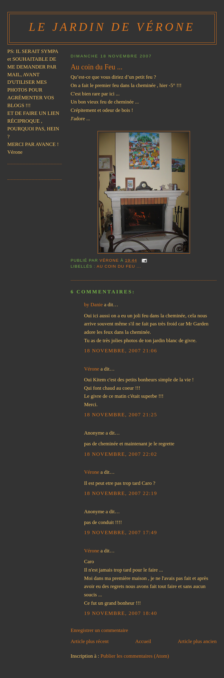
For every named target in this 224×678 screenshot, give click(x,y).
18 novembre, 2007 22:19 (120, 493)
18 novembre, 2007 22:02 (120, 454)
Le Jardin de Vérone (112, 26)
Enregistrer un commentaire (99, 630)
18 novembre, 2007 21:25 (120, 415)
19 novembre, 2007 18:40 (120, 613)
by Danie (93, 304)
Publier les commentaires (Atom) (135, 656)
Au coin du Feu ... (119, 266)
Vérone (91, 369)
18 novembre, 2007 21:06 (120, 351)
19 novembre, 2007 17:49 (120, 532)
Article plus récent (90, 641)
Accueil (143, 641)
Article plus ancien (197, 641)
